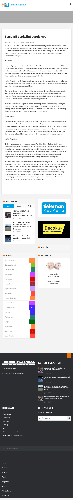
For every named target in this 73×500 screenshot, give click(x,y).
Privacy (5, 425)
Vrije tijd (5, 472)
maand (19, 206)
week (8, 206)
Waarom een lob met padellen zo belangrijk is (21, 237)
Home (4, 463)
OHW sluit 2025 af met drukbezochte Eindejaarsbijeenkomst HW (22, 213)
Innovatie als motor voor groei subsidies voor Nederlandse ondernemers (56, 397)
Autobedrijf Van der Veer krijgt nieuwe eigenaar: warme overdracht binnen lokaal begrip (22, 226)
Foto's (4, 477)
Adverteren (7, 414)
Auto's (4, 486)
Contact (6, 421)
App (4, 428)
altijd (29, 206)
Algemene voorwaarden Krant (13, 435)
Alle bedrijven (6, 491)
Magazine (5, 482)
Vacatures (5, 496)
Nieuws (5, 468)
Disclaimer (6, 418)
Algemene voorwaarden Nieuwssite (15, 432)
